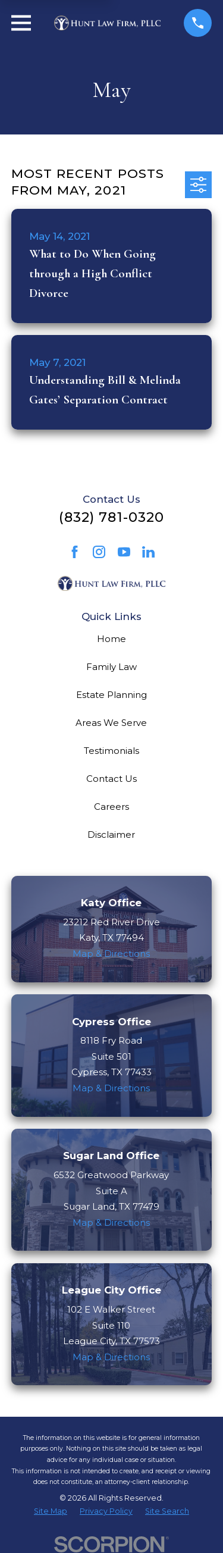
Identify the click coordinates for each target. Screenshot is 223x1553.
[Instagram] (99, 552)
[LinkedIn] (148, 552)
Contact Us (111, 778)
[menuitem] (50, 1511)
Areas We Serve (111, 722)
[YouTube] (124, 552)
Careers (111, 806)
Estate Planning (111, 694)
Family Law (111, 666)
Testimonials (111, 750)
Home (111, 638)
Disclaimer (111, 834)
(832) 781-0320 (112, 517)
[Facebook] (74, 552)
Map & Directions (111, 953)
